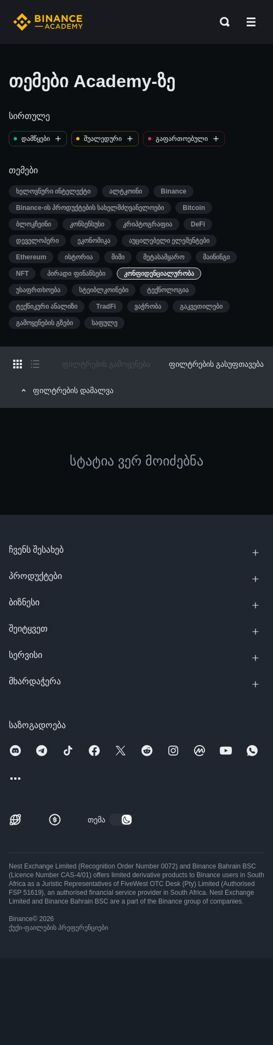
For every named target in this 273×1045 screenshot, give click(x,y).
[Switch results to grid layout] (17, 364)
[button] (251, 22)
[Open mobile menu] (251, 22)
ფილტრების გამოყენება (106, 364)
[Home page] (48, 22)
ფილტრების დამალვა (65, 390)
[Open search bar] (221, 22)
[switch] (121, 820)
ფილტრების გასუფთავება (216, 364)
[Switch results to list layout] (35, 364)
